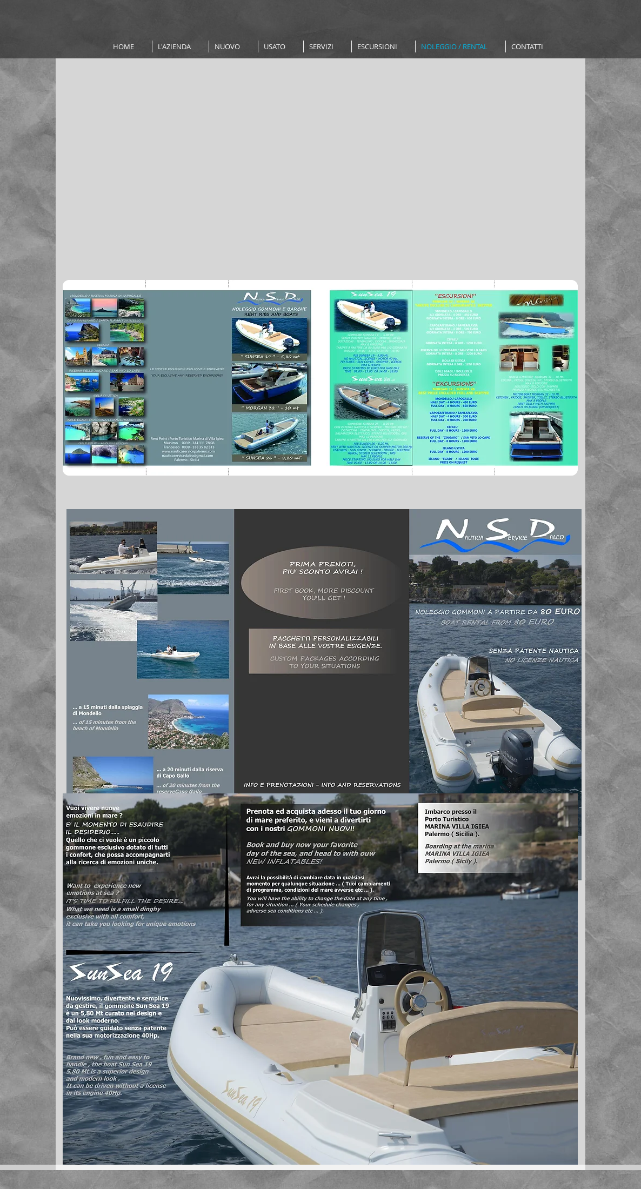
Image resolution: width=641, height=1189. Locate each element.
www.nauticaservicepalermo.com (125, 1184)
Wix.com (479, 1184)
